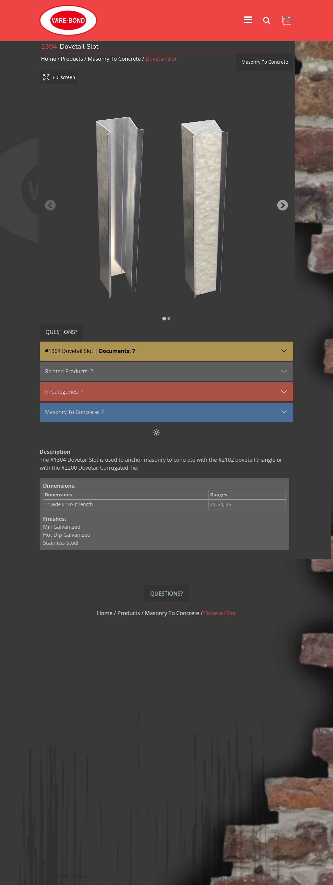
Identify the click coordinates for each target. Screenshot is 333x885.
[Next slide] (282, 205)
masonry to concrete (114, 58)
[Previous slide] (50, 205)
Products (72, 58)
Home (48, 58)
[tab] (164, 319)
